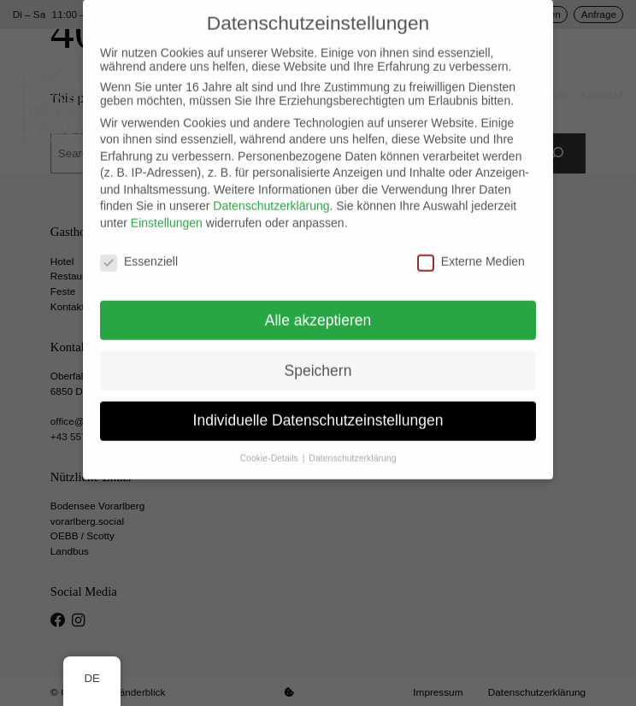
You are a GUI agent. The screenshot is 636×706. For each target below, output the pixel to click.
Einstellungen (167, 211)
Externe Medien (471, 249)
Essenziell (139, 249)
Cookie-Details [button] (270, 447)
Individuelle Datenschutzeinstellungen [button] (318, 409)
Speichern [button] (318, 359)
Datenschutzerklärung (271, 195)
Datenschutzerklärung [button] (352, 447)
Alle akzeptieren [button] (318, 308)
